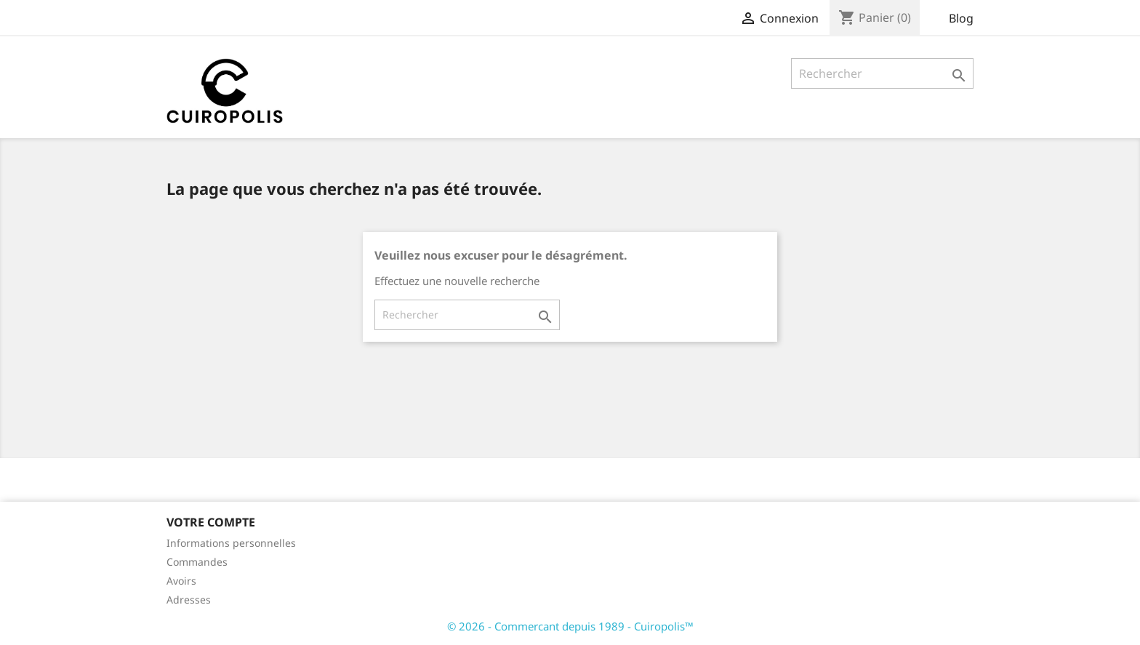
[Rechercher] (882, 73)
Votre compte (210, 522)
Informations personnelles (231, 543)
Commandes (197, 562)
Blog (961, 18)
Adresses (188, 599)
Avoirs (181, 581)
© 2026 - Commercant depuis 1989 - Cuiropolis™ (570, 626)
